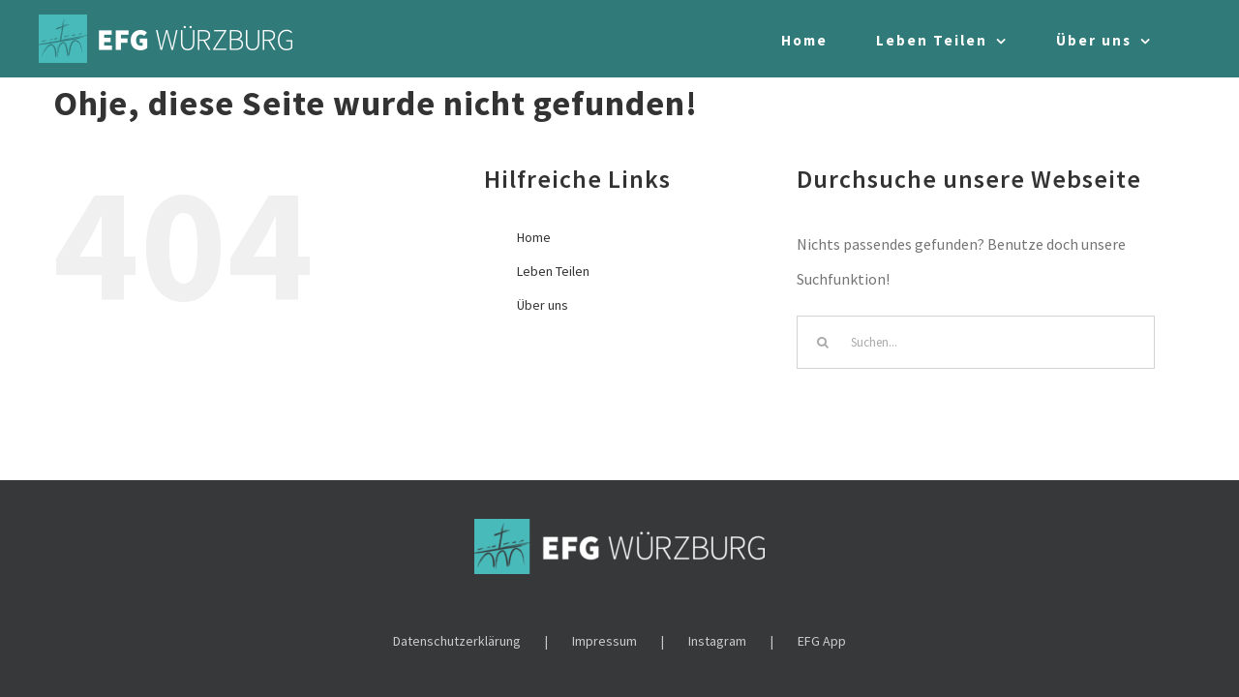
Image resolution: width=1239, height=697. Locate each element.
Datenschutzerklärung (457, 641)
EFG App (822, 641)
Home (534, 237)
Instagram (717, 641)
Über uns (542, 305)
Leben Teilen (553, 271)
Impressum (604, 641)
